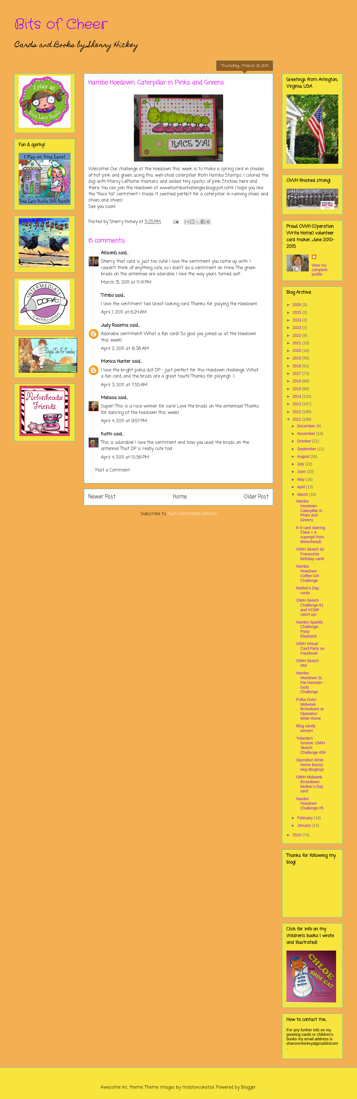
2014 (297, 396)
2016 (297, 381)
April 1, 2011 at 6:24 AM (124, 312)
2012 (297, 411)
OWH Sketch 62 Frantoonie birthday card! (310, 554)
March (303, 494)
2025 (297, 312)
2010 (297, 835)
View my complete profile (320, 269)
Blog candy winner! (305, 728)
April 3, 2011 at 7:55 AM (124, 385)
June (302, 471)
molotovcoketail (198, 1087)
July (301, 464)
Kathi (106, 434)
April (301, 487)
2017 (297, 373)
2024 (297, 320)
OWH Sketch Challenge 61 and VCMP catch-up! (310, 607)
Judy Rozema (114, 325)
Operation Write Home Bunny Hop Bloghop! (310, 765)
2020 (297, 350)
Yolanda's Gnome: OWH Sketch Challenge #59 (310, 745)
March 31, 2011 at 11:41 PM (126, 282)
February (305, 818)
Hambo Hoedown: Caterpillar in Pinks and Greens (309, 510)
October (304, 441)
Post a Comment (112, 470)
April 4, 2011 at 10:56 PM (125, 457)
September (307, 449)
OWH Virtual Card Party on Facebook (310, 648)
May (301, 479)
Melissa (109, 398)
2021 (297, 343)
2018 (297, 366)
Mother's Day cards (307, 590)
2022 (297, 335)
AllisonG (109, 253)
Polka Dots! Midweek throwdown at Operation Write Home (310, 709)
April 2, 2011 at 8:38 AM (125, 348)
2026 (297, 304)
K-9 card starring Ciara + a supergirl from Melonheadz (310, 534)
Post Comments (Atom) (192, 514)
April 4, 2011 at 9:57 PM (124, 421)
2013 (297, 404)
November (306, 433)
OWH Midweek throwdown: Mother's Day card (309, 784)
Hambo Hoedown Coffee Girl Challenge (307, 573)
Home (180, 497)
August (303, 456)
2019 (297, 358)
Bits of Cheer (60, 25)
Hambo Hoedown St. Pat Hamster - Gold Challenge (310, 682)
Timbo (107, 295)
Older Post (256, 497)
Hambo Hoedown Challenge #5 (310, 804)
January (304, 825)
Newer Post (101, 497)
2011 (297, 419)
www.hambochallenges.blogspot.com (196, 188)
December (306, 426)
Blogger (248, 1087)
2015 (297, 389)
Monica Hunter (116, 361)
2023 (297, 327)
